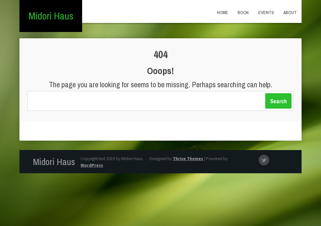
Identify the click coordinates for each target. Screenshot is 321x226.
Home (222, 12)
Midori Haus (51, 16)
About (290, 12)
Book (243, 12)
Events (266, 12)
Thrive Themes (188, 158)
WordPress (92, 165)
